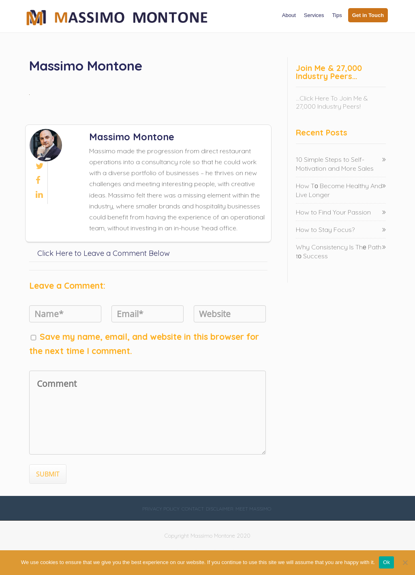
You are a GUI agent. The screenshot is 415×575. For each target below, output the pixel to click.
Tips (337, 15)
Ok (386, 562)
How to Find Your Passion (333, 212)
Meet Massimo (253, 509)
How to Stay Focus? (325, 229)
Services (314, 15)
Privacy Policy (161, 509)
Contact (193, 509)
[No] (405, 562)
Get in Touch (368, 15)
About (289, 15)
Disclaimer (219, 509)
